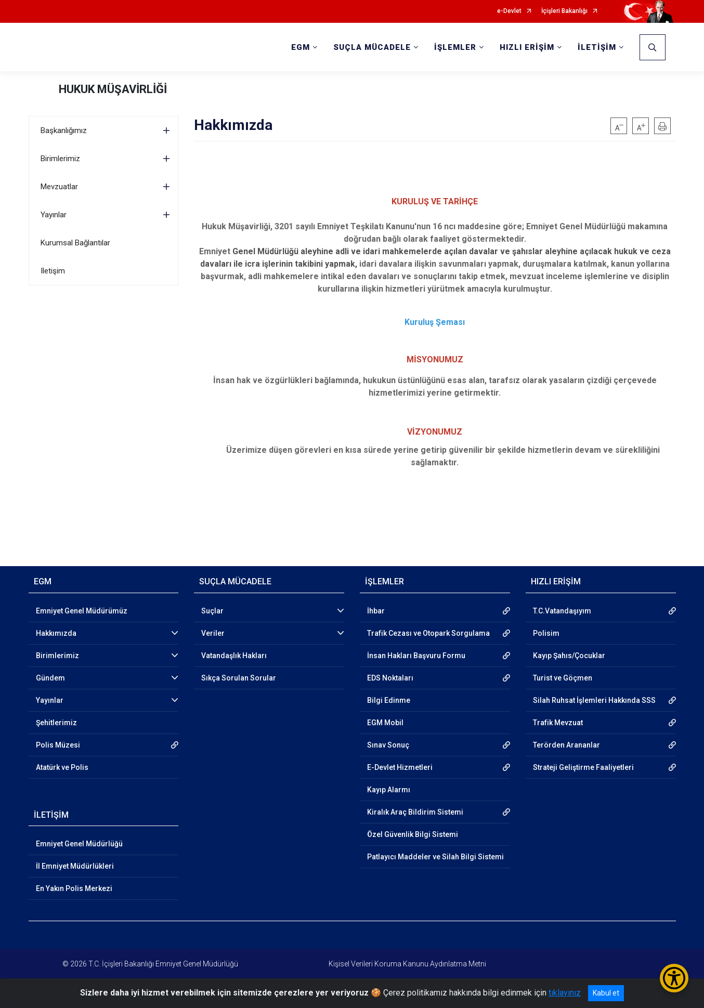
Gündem (50, 678)
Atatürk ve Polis (62, 767)
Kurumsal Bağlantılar (75, 242)
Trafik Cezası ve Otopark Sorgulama (428, 633)
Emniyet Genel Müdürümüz (81, 611)
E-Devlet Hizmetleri (400, 767)
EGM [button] (300, 47)
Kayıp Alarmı (388, 790)
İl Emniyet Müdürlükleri (75, 866)
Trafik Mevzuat (558, 722)
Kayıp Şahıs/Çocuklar (569, 655)
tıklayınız (565, 993)
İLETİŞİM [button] (597, 47)
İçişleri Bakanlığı (564, 11)
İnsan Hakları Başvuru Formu (416, 655)
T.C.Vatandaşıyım (562, 611)
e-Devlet (509, 11)
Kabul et (606, 993)
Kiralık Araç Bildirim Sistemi (415, 812)
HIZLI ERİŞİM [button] (527, 47)
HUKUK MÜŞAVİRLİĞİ (113, 89)
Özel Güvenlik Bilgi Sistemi (412, 834)
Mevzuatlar (59, 186)
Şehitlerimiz (56, 722)
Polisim (546, 633)
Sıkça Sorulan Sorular (238, 678)
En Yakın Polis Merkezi (74, 888)
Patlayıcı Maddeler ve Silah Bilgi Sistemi (435, 857)
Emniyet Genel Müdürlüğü (79, 844)
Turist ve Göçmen (562, 678)
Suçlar (212, 611)
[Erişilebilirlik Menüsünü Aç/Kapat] (674, 978)
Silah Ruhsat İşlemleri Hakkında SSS (594, 700)
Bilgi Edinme (388, 700)
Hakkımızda (56, 633)
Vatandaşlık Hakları (234, 655)
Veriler (213, 633)
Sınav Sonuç (388, 745)
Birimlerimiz (60, 158)
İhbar (376, 611)
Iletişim (53, 271)
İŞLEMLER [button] (455, 47)
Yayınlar (54, 214)
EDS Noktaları (390, 678)
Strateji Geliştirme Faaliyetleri (583, 767)
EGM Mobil (385, 722)
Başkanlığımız (64, 130)
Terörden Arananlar (566, 745)
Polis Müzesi (58, 745)
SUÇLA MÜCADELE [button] (372, 47)
